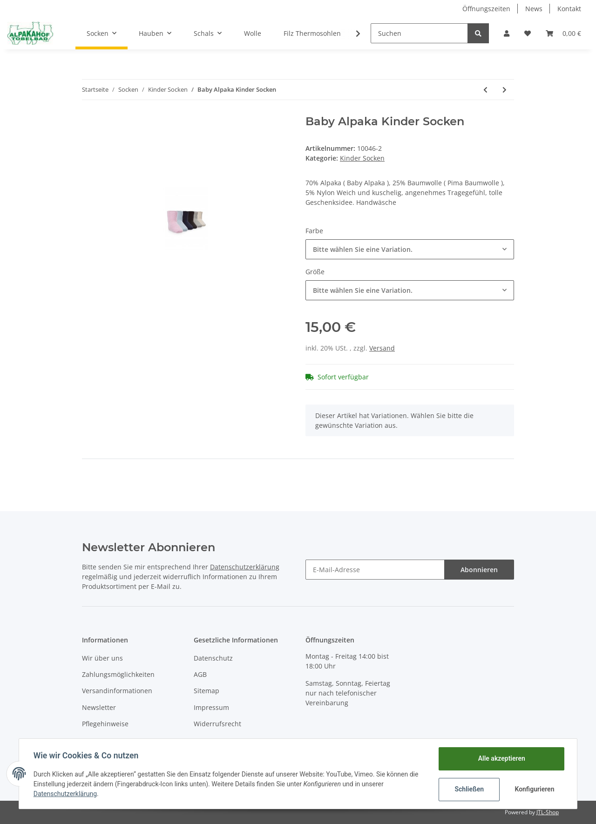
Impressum (211, 707)
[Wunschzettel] (527, 33)
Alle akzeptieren (500, 758)
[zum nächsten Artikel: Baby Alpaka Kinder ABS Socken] (504, 90)
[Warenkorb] (563, 33)
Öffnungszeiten (486, 8)
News (533, 8)
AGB (200, 674)
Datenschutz (213, 658)
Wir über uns (102, 658)
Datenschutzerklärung (244, 566)
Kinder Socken (362, 158)
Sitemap (206, 690)
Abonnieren (479, 569)
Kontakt (569, 8)
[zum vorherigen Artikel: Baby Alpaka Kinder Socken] (485, 90)
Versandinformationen (117, 690)
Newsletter (99, 707)
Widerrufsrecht (217, 723)
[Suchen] (419, 33)
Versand (382, 348)
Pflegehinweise (105, 723)
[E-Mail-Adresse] (375, 570)
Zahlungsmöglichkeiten (118, 674)
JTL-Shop (547, 812)
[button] (506, 33)
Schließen (468, 789)
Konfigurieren (534, 789)
